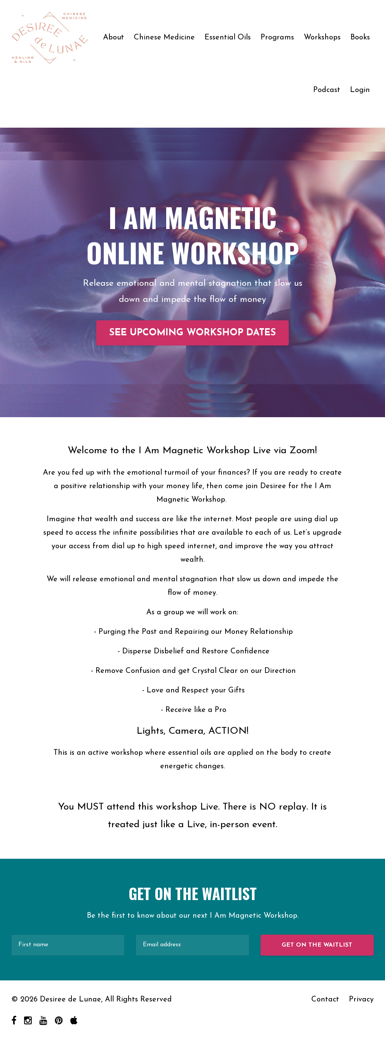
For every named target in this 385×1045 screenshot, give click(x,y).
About (113, 37)
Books (360, 37)
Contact (325, 999)
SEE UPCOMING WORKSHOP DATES (192, 333)
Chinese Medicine (164, 37)
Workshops (322, 37)
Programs (277, 37)
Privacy (361, 999)
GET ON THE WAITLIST (317, 945)
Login (360, 90)
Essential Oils (228, 37)
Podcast (326, 90)
